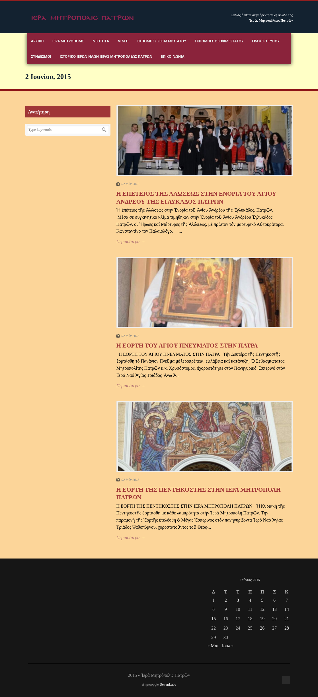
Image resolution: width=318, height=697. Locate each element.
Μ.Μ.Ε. (123, 41)
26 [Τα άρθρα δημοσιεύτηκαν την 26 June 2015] (262, 628)
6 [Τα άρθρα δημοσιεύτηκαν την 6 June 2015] (274, 600)
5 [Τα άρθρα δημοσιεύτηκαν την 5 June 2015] (262, 600)
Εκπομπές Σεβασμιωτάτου (161, 41)
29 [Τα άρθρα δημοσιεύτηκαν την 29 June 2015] (213, 637)
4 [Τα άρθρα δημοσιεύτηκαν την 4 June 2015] (250, 600)
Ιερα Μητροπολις (68, 41)
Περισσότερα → (130, 241)
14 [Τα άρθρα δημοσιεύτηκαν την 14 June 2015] (286, 609)
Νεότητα (101, 41)
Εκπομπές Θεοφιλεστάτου (219, 41)
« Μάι (212, 645)
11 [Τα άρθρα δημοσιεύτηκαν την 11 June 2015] (250, 609)
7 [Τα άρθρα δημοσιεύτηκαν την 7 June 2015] (287, 600)
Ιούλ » (227, 645)
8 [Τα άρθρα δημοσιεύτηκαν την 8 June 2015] (213, 609)
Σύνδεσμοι (41, 56)
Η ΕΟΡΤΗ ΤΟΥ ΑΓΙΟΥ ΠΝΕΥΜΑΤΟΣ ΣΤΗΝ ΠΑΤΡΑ (187, 345)
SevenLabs (168, 684)
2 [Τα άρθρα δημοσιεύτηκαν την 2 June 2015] (226, 600)
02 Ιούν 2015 (130, 184)
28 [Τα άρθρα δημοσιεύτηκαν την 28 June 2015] (286, 628)
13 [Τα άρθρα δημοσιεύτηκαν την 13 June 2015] (274, 609)
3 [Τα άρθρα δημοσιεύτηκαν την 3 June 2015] (238, 600)
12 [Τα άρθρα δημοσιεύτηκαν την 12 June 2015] (262, 609)
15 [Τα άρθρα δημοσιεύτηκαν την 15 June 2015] (213, 618)
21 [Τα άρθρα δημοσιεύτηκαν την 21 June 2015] (286, 618)
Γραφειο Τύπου (266, 41)
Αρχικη (37, 41)
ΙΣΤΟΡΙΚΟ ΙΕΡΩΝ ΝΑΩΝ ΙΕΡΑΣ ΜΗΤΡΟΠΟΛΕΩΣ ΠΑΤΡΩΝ (106, 56)
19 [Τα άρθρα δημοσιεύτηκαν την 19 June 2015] (262, 618)
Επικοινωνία (172, 56)
